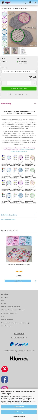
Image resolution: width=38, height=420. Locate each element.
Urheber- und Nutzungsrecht (9, 313)
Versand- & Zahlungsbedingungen (10, 306)
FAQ (2, 300)
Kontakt (3, 303)
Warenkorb (17, 281)
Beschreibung (6, 104)
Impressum (4, 297)
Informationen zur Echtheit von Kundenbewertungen (15, 323)
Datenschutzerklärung (24, 403)
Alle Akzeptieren (19, 406)
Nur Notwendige (19, 412)
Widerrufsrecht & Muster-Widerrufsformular (13, 310)
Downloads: (5, 68)
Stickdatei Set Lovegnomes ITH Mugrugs (19, 264)
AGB (2, 316)
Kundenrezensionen (8, 219)
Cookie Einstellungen (7, 326)
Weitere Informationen (19, 416)
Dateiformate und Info (9, 215)
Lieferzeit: (4, 61)
